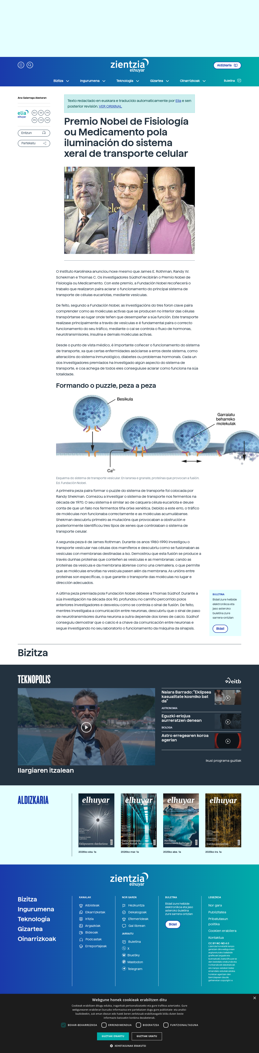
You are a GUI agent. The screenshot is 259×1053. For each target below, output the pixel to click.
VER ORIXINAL (110, 106)
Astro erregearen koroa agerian (185, 737)
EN (34, 120)
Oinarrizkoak (37, 938)
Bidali (220, 629)
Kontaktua (216, 938)
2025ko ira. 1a (213, 851)
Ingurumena (36, 909)
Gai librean (133, 926)
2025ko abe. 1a (172, 851)
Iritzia (86, 919)
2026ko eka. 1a (87, 851)
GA (47, 120)
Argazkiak (89, 926)
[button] (21, 65)
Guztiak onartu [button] (113, 1036)
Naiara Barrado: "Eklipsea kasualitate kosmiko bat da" (186, 696)
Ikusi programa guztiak (223, 761)
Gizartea (30, 929)
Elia (178, 100)
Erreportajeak (93, 946)
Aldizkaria (227, 65)
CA (41, 120)
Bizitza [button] (61, 81)
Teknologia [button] (128, 81)
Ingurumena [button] (93, 81)
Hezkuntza (133, 905)
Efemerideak (135, 919)
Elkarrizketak (92, 912)
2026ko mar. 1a (130, 851)
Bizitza (27, 899)
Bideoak (88, 932)
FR (47, 112)
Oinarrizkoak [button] (193, 81)
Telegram (132, 969)
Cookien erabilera (222, 931)
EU (34, 112)
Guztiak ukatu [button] (147, 1036)
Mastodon (132, 962)
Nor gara (215, 905)
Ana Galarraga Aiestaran (32, 97)
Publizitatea (217, 912)
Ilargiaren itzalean (46, 770)
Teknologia (34, 919)
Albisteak (89, 905)
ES (41, 112)
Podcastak (90, 939)
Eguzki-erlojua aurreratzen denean (182, 718)
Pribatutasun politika (218, 921)
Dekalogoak (134, 912)
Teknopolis (34, 679)
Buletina (232, 81)
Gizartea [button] (159, 81)
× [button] (254, 998)
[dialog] (129, 1023)
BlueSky (131, 955)
